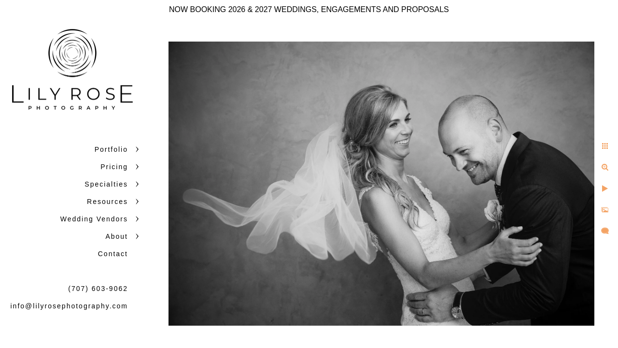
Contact (113, 254)
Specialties (106, 184)
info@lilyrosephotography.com (69, 306)
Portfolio (111, 149)
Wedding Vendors (94, 219)
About (116, 236)
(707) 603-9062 (98, 288)
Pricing (114, 167)
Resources (107, 201)
